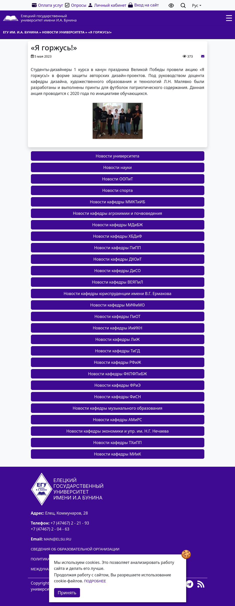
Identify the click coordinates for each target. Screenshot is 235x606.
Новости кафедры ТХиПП (117, 442)
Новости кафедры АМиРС (117, 419)
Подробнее (95, 581)
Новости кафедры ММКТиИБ (117, 202)
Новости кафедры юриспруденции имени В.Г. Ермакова (117, 293)
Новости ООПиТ (117, 179)
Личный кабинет (106, 5)
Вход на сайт (143, 5)
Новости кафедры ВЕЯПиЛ (117, 282)
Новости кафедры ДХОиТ (117, 259)
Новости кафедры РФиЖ (117, 362)
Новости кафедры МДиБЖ (117, 224)
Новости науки (117, 167)
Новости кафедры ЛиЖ (117, 339)
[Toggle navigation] (229, 18)
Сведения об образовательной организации (75, 549)
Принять (67, 593)
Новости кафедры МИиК (117, 454)
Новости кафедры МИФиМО (117, 305)
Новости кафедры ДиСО (117, 270)
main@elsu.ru (57, 539)
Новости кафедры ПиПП (117, 247)
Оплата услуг (47, 5)
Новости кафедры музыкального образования (117, 408)
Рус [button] (195, 5)
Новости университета (117, 156)
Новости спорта (117, 190)
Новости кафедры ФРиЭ (117, 385)
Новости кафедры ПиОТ (117, 316)
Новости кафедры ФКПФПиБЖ (117, 374)
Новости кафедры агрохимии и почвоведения (117, 213)
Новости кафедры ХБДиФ (117, 236)
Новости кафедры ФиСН (117, 396)
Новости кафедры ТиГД (117, 351)
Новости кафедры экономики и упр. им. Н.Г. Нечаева (117, 431)
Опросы (75, 5)
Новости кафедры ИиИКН (117, 328)
